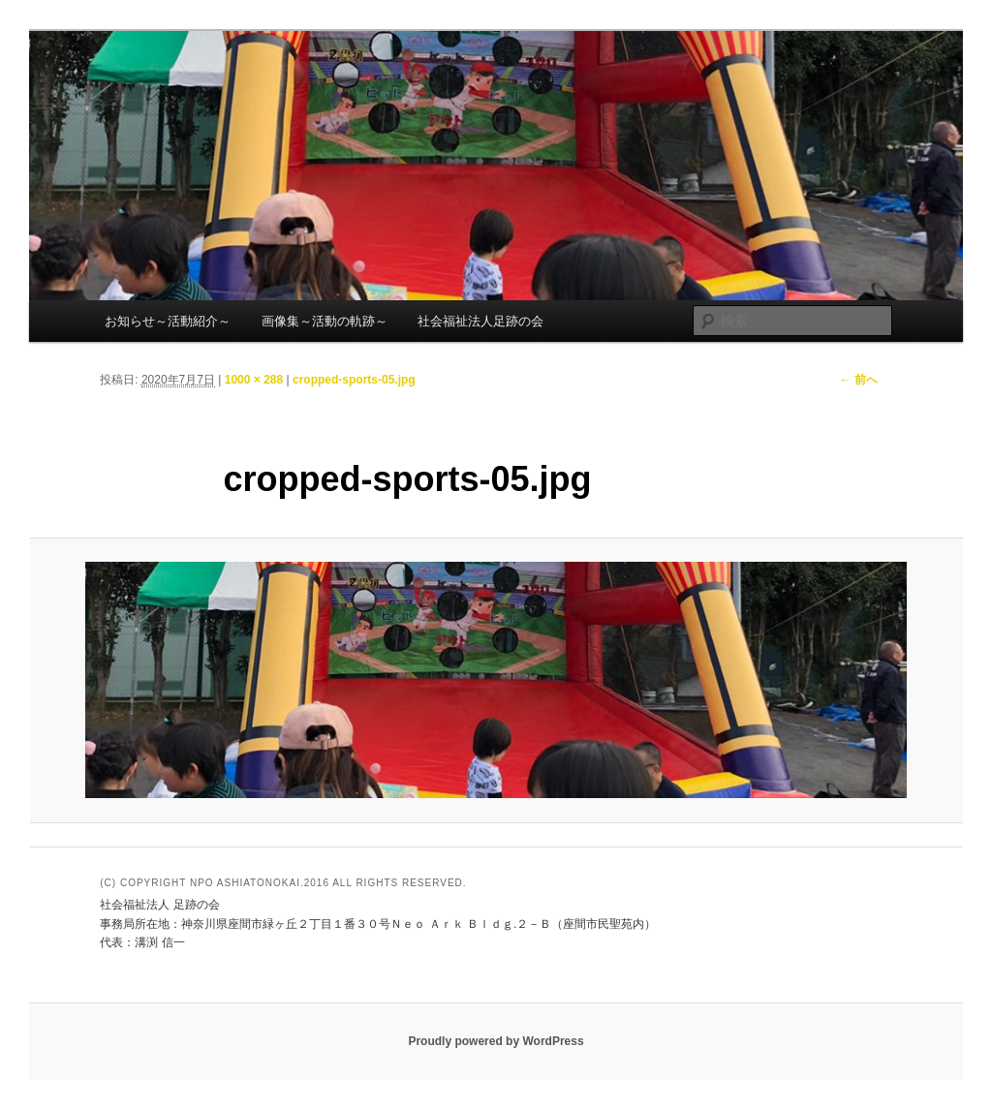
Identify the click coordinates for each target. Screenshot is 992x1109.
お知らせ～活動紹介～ (168, 321)
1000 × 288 (254, 379)
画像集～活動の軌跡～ (325, 321)
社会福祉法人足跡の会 (480, 321)
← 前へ (858, 379)
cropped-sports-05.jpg (354, 379)
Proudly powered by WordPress (495, 1041)
